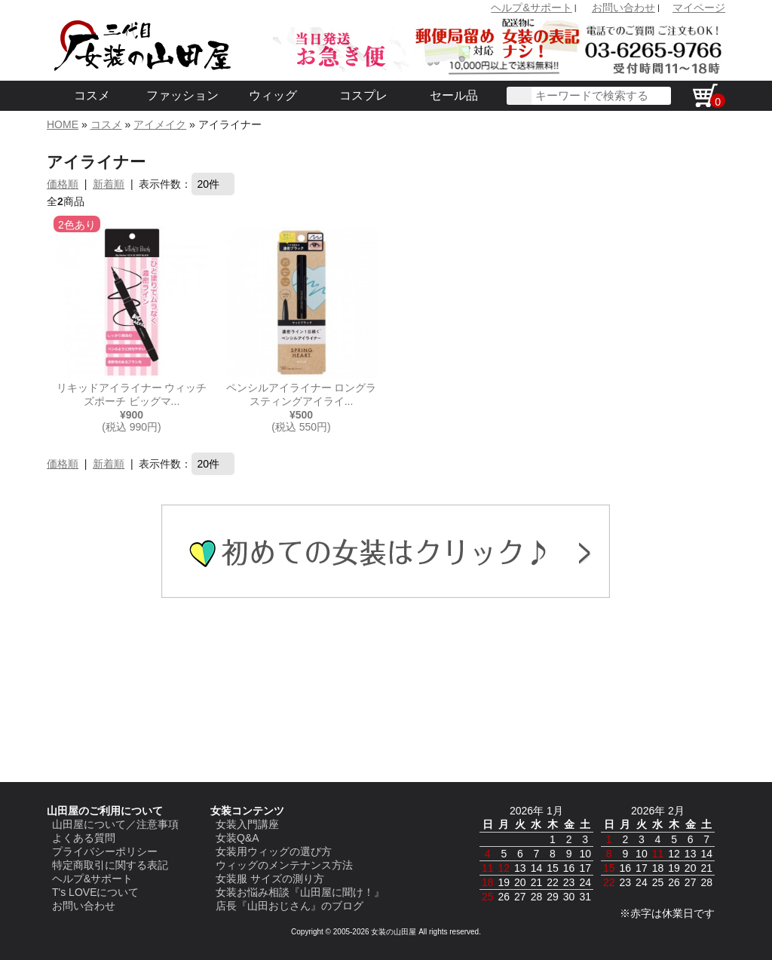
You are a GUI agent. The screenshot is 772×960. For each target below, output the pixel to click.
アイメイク (159, 124)
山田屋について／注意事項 (115, 824)
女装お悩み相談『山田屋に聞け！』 (300, 892)
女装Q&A (237, 838)
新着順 (108, 184)
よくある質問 (83, 838)
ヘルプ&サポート (531, 8)
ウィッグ (273, 95)
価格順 (62, 184)
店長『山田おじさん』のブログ (289, 906)
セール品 (454, 95)
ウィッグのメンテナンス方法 (284, 865)
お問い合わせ (623, 8)
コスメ (92, 95)
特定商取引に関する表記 (110, 865)
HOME (62, 124)
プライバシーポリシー (105, 851)
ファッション (182, 95)
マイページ (698, 8)
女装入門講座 (247, 824)
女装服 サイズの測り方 (270, 879)
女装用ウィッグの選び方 (274, 851)
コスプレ (363, 95)
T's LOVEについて (95, 892)
